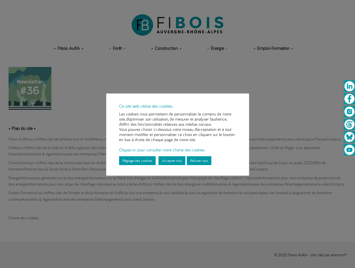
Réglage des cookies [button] (137, 160)
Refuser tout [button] (199, 160)
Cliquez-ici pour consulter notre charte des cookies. (162, 150)
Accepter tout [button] (172, 160)
